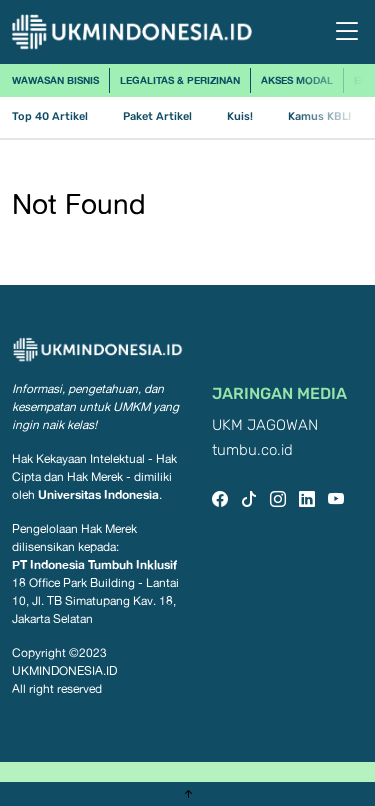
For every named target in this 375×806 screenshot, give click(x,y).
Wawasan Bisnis (55, 80)
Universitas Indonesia (98, 494)
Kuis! (240, 116)
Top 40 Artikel (50, 116)
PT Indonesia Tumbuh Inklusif (94, 564)
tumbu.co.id (252, 450)
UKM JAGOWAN (265, 425)
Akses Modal (297, 80)
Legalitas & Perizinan (180, 80)
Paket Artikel (157, 116)
